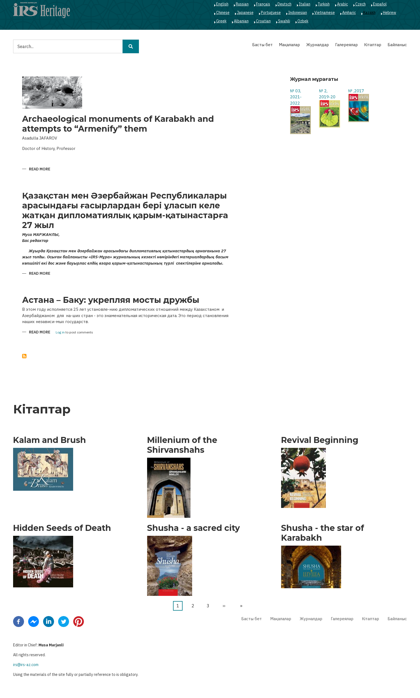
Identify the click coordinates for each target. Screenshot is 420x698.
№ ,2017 (356, 90)
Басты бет (262, 44)
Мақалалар (289, 44)
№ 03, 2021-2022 (296, 97)
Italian (304, 4)
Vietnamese (324, 12)
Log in (60, 332)
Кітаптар (372, 44)
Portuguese (271, 12)
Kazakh (369, 12)
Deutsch (284, 4)
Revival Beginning (319, 440)
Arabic (342, 4)
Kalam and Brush (49, 440)
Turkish (324, 4)
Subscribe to (24, 356)
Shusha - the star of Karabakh (322, 533)
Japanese (245, 12)
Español (380, 4)
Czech (360, 4)
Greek (221, 21)
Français (263, 4)
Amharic (349, 12)
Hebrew (389, 12)
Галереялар (346, 44)
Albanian (241, 21)
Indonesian (297, 12)
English (222, 4)
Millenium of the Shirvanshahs (182, 445)
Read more (39, 169)
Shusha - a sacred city (193, 528)
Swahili (284, 21)
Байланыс (397, 44)
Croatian (263, 21)
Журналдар (317, 44)
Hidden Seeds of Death (62, 528)
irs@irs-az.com (25, 664)
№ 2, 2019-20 (327, 94)
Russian (242, 4)
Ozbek (302, 21)
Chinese (223, 12)
